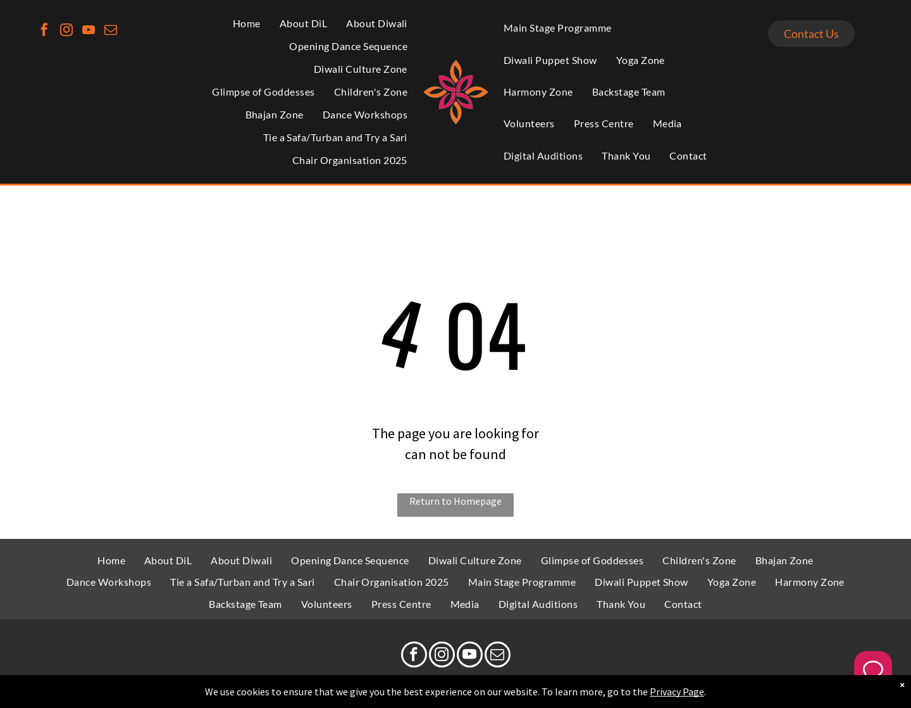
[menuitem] (246, 23)
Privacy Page (677, 691)
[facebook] (44, 31)
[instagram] (66, 31)
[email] (110, 31)
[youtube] (88, 31)
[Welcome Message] (873, 670)
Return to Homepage (455, 501)
